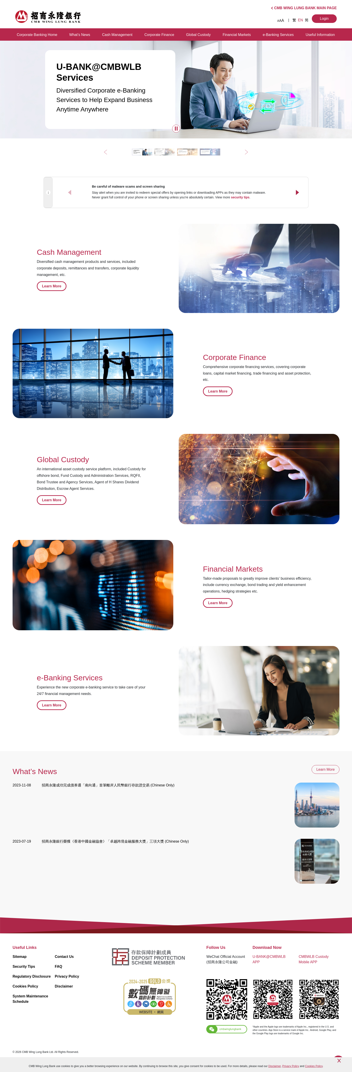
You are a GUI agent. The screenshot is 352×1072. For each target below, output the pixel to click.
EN (301, 20)
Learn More (51, 286)
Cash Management (117, 35)
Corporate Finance (159, 35)
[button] (176, 129)
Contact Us (64, 957)
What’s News (79, 35)
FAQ (58, 966)
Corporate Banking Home (37, 35)
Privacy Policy (67, 976)
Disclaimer (64, 986)
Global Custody (198, 35)
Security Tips (24, 966)
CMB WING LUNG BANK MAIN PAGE (305, 8)
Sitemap (19, 957)
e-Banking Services (278, 35)
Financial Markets (237, 35)
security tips (240, 197)
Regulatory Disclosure (32, 976)
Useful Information (320, 35)
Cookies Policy (25, 986)
